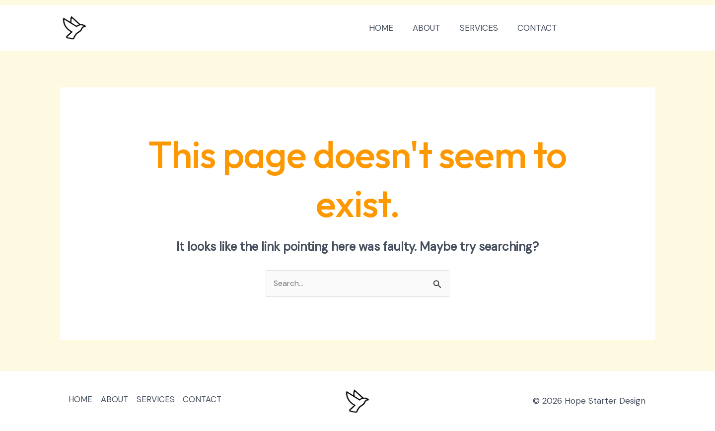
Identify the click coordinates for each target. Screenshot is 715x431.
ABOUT (432, 27)
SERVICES (482, 27)
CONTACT (538, 27)
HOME (389, 27)
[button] (615, 28)
